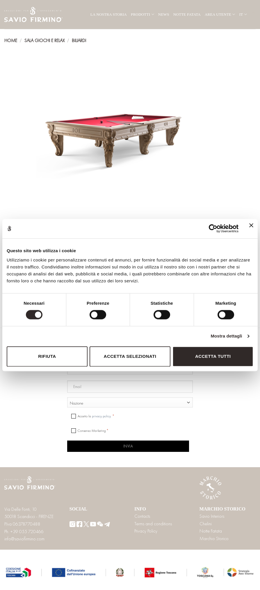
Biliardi (79, 40)
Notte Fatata (187, 14)
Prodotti (142, 14)
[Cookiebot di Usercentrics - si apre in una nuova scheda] (213, 228)
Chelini (206, 524)
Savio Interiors (212, 516)
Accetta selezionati (130, 356)
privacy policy (101, 416)
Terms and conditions (153, 524)
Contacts (142, 516)
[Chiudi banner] (251, 228)
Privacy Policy (145, 531)
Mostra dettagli (226, 336)
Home (10, 40)
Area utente (220, 14)
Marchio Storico (214, 538)
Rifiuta (47, 356)
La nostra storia (108, 14)
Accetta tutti (213, 356)
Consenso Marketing (92, 430)
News (163, 14)
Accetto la (95, 416)
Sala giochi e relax (44, 40)
